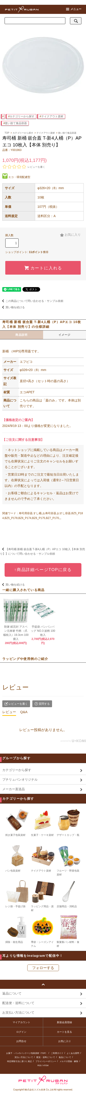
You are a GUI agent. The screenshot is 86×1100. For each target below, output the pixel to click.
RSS (40, 1065)
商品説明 (21, 334)
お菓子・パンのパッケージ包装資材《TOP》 (26, 1053)
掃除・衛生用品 (17, 929)
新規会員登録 (64, 1022)
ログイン (21, 1031)
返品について (65, 1057)
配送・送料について (45, 1057)
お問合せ (21, 1041)
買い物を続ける (12, 307)
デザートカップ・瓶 (69, 822)
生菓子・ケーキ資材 (43, 822)
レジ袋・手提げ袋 (17, 893)
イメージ (64, 334)
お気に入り (70, 235)
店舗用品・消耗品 (69, 893)
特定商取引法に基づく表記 (19, 1061)
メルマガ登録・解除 (69, 1061)
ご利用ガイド (57, 1053)
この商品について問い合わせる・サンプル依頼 (31, 301)
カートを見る (64, 1031)
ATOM (46, 1065)
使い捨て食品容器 (16, 123)
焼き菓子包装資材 (17, 822)
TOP (7, 133)
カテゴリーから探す (22, 116)
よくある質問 (73, 1053)
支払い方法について (23, 1057)
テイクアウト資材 (52, 116)
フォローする (43, 968)
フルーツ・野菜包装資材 (69, 860)
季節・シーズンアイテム (43, 931)
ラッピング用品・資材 (43, 895)
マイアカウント (21, 1022)
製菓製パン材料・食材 (69, 931)
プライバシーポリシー (46, 1061)
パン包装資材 (17, 858)
